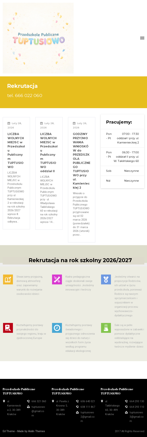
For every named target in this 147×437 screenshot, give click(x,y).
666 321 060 (39, 401)
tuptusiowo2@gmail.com (88, 417)
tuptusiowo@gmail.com (38, 411)
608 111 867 (88, 406)
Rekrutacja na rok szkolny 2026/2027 (80, 264)
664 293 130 (137, 401)
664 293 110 (137, 406)
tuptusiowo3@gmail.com (137, 417)
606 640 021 (88, 401)
